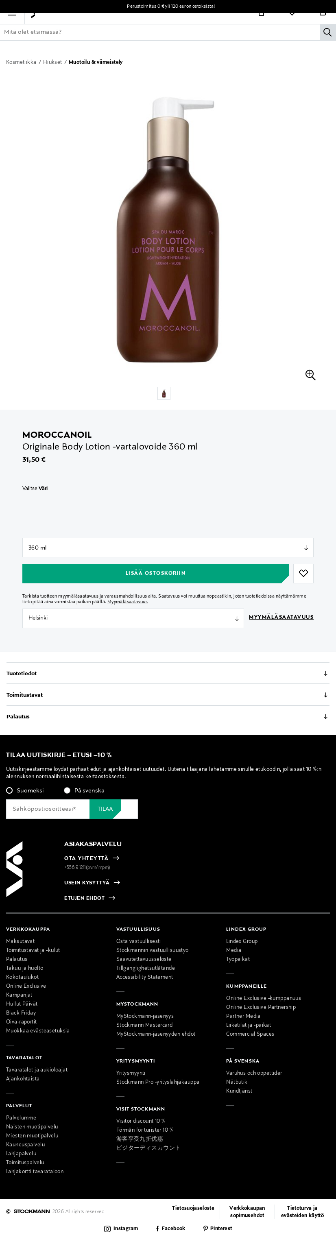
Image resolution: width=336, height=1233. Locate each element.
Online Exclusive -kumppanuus (263, 999)
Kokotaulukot (22, 977)
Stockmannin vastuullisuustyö (152, 951)
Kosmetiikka (22, 62)
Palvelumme (21, 1118)
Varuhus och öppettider (254, 1073)
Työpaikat (238, 959)
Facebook (173, 1229)
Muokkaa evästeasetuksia (38, 1031)
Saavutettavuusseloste (144, 959)
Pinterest (221, 1229)
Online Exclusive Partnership (261, 1007)
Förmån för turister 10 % (144, 1130)
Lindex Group (241, 942)
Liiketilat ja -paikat (248, 1025)
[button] (12, 25)
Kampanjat (19, 995)
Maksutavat (20, 942)
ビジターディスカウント (148, 1148)
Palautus (18, 717)
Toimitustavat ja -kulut (33, 951)
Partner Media (243, 1016)
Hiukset (53, 62)
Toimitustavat (25, 695)
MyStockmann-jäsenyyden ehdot (156, 1034)
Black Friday (21, 1013)
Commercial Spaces (250, 1034)
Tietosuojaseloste (193, 1208)
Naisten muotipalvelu (32, 1127)
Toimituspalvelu (25, 1163)
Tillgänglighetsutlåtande (145, 968)
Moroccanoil (57, 435)
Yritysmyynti (131, 1073)
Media (233, 951)
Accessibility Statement (144, 977)
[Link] (261, 25)
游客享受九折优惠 (139, 1139)
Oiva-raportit (21, 1022)
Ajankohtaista (23, 1079)
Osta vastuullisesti (138, 942)
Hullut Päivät (22, 1004)
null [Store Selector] (168, 547)
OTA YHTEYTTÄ (86, 859)
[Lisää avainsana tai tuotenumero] (168, 45)
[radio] (25, 790)
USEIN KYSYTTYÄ (86, 883)
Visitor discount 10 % (141, 1121)
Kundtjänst (239, 1091)
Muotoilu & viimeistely (96, 62)
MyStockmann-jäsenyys (145, 1016)
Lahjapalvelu (21, 1154)
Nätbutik (236, 1082)
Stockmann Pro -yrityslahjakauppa (158, 1082)
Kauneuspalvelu (25, 1145)
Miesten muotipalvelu (32, 1136)
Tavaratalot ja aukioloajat (37, 1070)
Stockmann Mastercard (144, 1025)
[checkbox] (168, 793)
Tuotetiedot (22, 673)
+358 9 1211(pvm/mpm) (87, 867)
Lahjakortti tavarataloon (34, 1172)
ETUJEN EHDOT (84, 899)
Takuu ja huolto (24, 968)
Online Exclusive (26, 986)
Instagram (125, 1229)
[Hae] (328, 45)
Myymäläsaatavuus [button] (127, 602)
